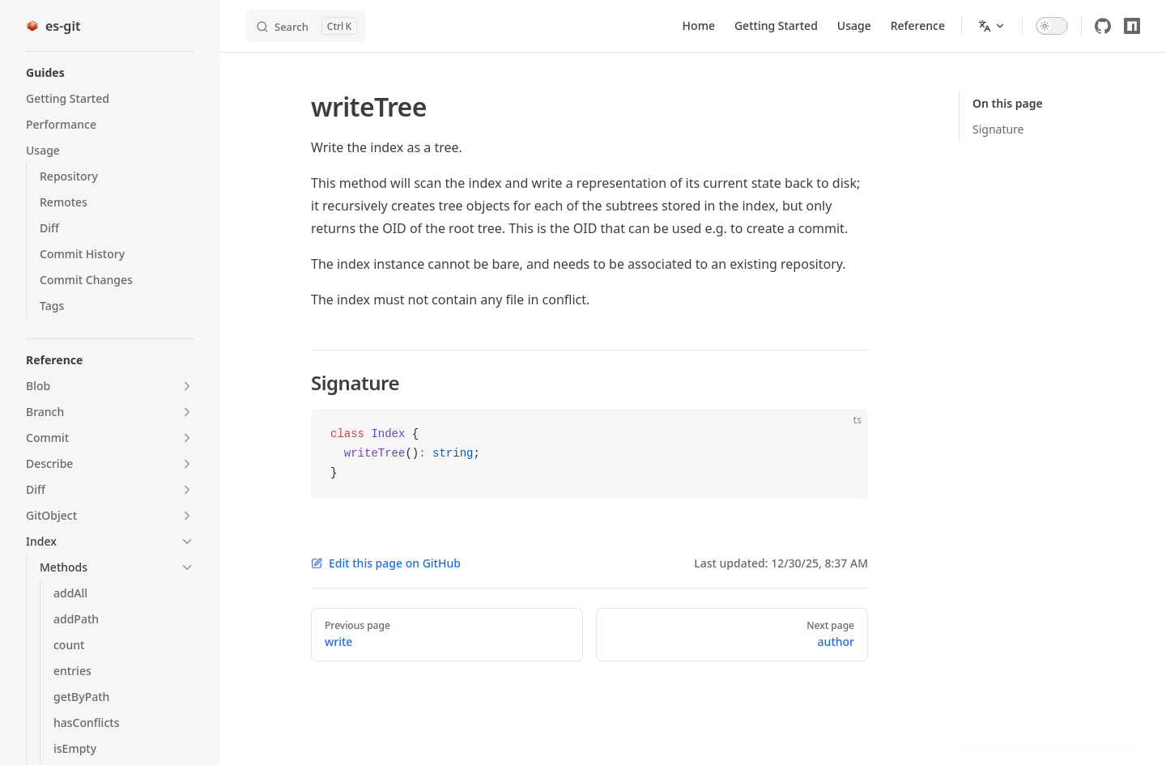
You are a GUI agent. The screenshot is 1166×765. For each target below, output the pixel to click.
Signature (998, 129)
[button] (110, 73)
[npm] (1132, 25)
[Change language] (991, 26)
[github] (1102, 25)
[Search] (306, 26)
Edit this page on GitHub (386, 563)
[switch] (1052, 26)
